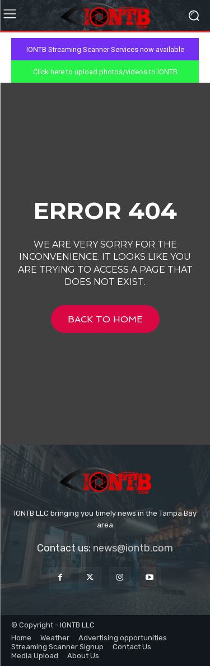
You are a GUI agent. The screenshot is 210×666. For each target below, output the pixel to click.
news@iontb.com (133, 548)
